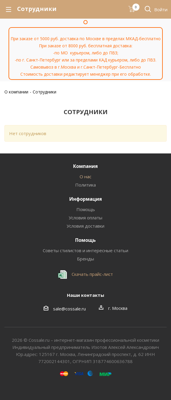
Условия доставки (85, 226)
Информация (85, 199)
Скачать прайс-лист (91, 274)
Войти (160, 9)
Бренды (85, 259)
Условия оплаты (85, 218)
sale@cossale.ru (69, 309)
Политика (85, 185)
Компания (85, 166)
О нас (85, 176)
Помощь (85, 209)
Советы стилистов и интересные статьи (85, 250)
